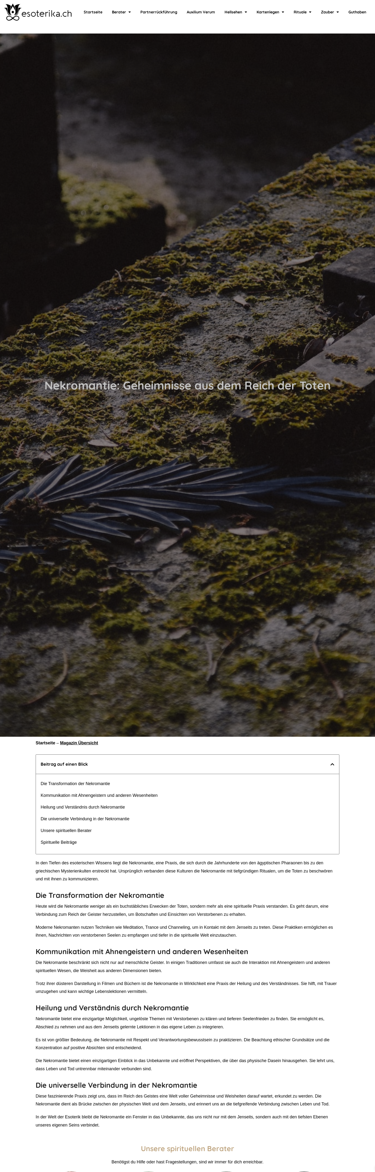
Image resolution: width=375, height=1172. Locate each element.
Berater (121, 12)
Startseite (94, 12)
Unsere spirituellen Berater (66, 830)
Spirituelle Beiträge (59, 842)
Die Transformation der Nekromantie (75, 783)
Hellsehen (235, 12)
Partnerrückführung (158, 12)
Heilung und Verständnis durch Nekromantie (83, 807)
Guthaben (356, 12)
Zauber (328, 12)
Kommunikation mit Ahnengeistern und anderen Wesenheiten (99, 795)
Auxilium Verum (199, 12)
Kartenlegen (269, 12)
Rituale (301, 12)
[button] (332, 764)
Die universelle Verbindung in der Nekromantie (85, 818)
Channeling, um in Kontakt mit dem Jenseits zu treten (219, 927)
